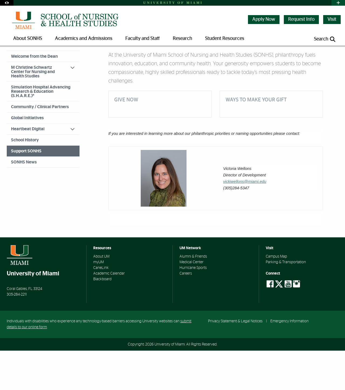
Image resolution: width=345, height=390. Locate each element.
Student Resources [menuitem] (224, 38)
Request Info (301, 19)
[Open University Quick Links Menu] (338, 3)
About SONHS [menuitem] (27, 38)
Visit (331, 19)
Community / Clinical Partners (40, 146)
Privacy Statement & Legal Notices (235, 360)
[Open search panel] (325, 39)
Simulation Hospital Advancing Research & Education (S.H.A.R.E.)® (40, 130)
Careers (186, 313)
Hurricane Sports (193, 307)
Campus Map (276, 296)
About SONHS (34, 57)
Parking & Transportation (286, 301)
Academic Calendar (109, 313)
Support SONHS (63, 58)
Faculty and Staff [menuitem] (142, 38)
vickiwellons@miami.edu (244, 221)
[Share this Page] (333, 55)
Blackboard (102, 318)
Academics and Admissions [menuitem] (83, 38)
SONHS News (24, 201)
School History (25, 179)
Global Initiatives (27, 157)
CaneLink (101, 307)
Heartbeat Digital (27, 168)
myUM (98, 301)
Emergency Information (289, 360)
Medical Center (191, 301)
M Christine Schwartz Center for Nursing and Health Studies (33, 111)
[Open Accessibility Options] (6, 3)
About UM (101, 296)
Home (11, 57)
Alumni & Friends (193, 296)
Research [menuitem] (182, 38)
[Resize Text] (321, 54)
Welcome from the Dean (34, 96)
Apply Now (263, 19)
